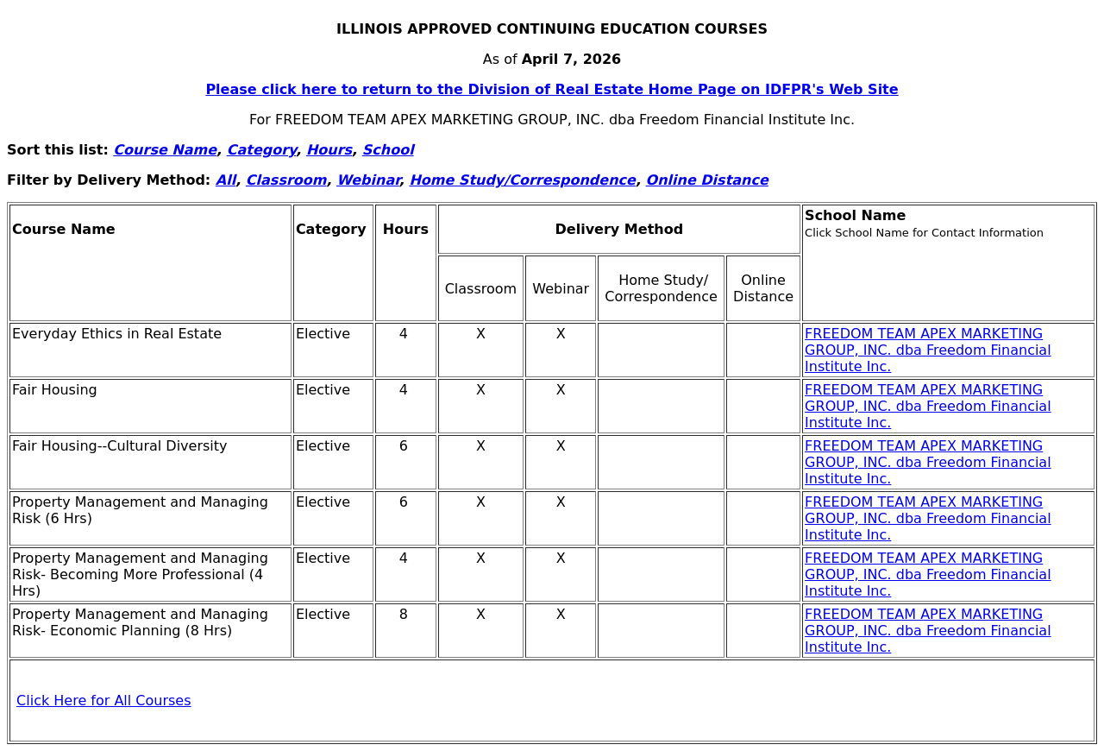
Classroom (286, 180)
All (225, 180)
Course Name (164, 150)
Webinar (367, 180)
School (388, 150)
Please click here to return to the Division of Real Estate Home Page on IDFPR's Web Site (551, 89)
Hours (329, 150)
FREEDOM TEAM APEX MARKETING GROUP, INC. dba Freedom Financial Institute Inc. (928, 350)
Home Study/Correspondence (522, 180)
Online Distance (707, 180)
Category (262, 150)
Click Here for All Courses (103, 700)
